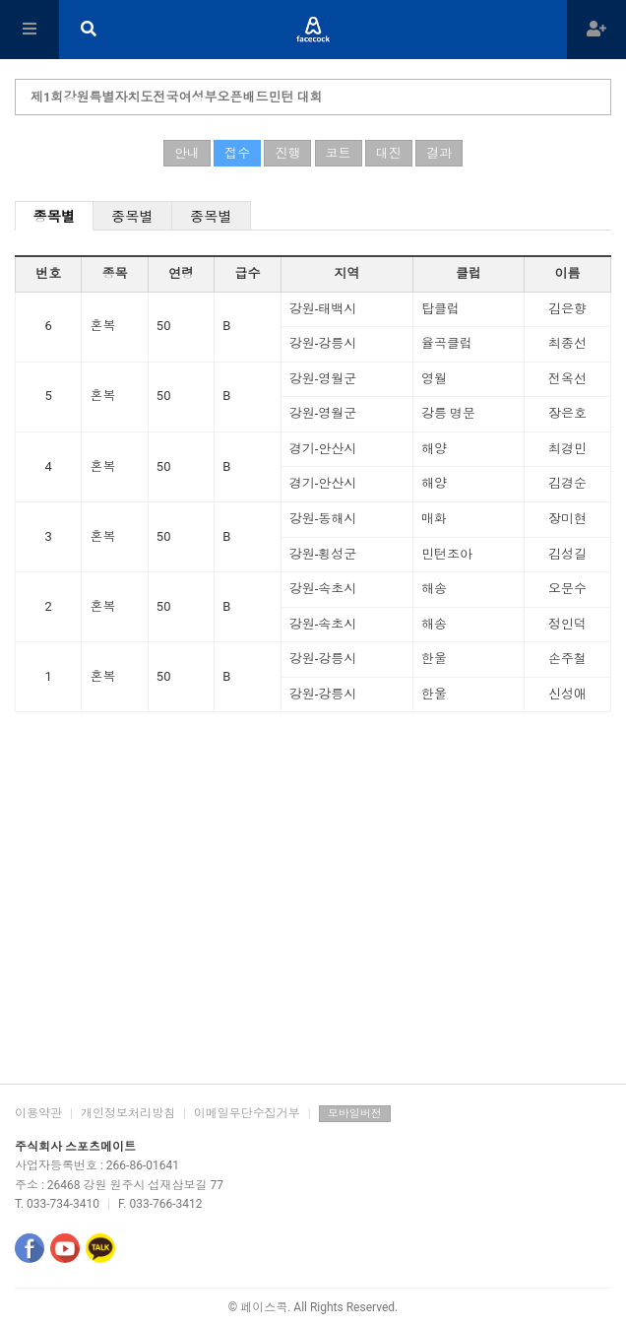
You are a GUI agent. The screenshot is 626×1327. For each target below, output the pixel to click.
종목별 (54, 217)
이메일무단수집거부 (247, 1113)
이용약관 (38, 1113)
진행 (287, 153)
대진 (389, 153)
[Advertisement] (313, 926)
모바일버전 (355, 1113)
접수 (237, 153)
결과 (439, 153)
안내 (187, 153)
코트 (338, 153)
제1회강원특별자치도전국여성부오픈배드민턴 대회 (177, 97)
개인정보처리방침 (128, 1113)
